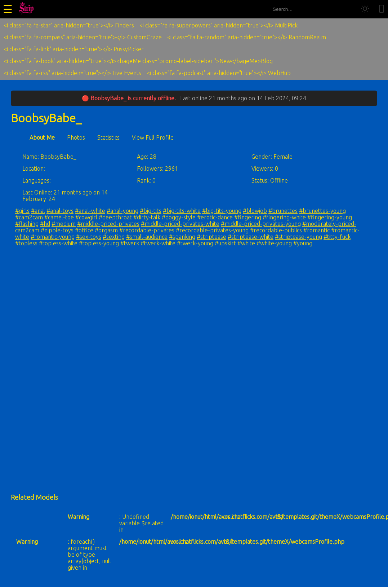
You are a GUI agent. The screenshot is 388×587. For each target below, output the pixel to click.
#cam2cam (29, 217)
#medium (64, 223)
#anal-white (90, 210)
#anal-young (122, 210)
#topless (26, 243)
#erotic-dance (215, 217)
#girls (22, 210)
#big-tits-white (182, 210)
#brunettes (283, 210)
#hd (45, 223)
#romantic (316, 230)
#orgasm (106, 230)
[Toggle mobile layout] (381, 9)
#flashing (27, 223)
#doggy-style (179, 217)
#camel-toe (59, 217)
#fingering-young (329, 217)
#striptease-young (298, 236)
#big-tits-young (221, 210)
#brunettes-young (322, 210)
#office (84, 230)
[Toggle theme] (364, 9)
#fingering (247, 217)
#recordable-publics (276, 230)
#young (302, 243)
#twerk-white (158, 243)
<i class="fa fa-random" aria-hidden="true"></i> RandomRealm (246, 37)
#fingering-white (284, 217)
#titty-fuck (337, 236)
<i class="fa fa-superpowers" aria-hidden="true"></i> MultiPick (218, 25)
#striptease (211, 236)
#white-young (274, 243)
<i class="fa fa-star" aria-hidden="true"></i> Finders (69, 25)
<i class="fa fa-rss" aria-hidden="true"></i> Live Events (72, 73)
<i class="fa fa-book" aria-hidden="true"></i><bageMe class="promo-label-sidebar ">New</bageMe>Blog (138, 61)
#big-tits (150, 210)
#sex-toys (88, 236)
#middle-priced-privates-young (261, 223)
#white (246, 243)
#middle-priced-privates (108, 223)
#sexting (114, 236)
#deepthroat (115, 217)
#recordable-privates (146, 230)
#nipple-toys (57, 230)
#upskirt (225, 243)
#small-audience (147, 236)
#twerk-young (195, 243)
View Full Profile (153, 137)
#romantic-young (53, 236)
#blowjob (255, 210)
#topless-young (99, 243)
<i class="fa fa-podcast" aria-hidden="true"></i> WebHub (219, 73)
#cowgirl (86, 217)
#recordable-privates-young (212, 230)
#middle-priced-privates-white (180, 223)
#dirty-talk (146, 217)
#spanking (182, 236)
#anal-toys (59, 210)
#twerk (129, 243)
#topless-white (58, 243)
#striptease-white (250, 236)
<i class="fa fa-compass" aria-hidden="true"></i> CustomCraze (83, 37)
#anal (38, 210)
